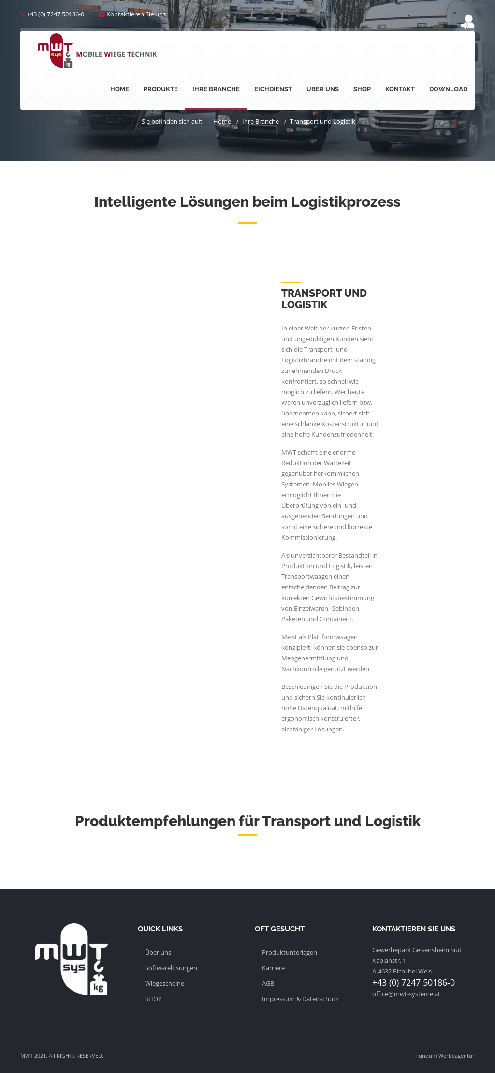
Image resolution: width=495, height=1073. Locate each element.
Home (119, 89)
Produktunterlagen (289, 952)
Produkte (161, 89)
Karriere (273, 967)
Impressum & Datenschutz (300, 998)
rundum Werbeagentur (445, 1055)
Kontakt (400, 89)
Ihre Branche (216, 89)
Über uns (322, 89)
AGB (268, 983)
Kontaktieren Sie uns (136, 14)
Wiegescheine (164, 983)
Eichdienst (273, 89)
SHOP (153, 998)
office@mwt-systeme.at (406, 993)
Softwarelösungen (171, 967)
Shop (362, 89)
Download (448, 89)
